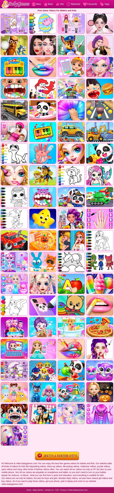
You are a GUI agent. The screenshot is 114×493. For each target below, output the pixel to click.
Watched (73, 4)
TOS (57, 490)
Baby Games (38, 490)
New (36, 4)
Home (28, 490)
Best (48, 4)
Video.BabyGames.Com (78, 490)
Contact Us (49, 490)
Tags (104, 4)
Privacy (63, 490)
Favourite (90, 4)
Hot (60, 4)
